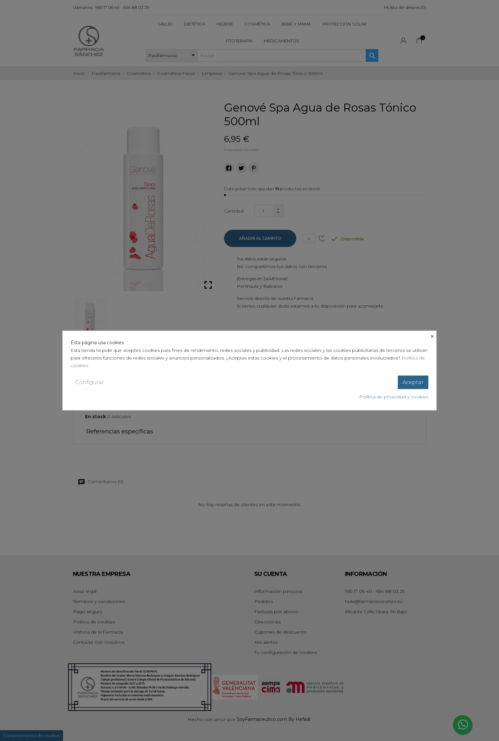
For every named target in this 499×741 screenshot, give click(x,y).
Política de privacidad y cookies (393, 397)
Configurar (89, 382)
